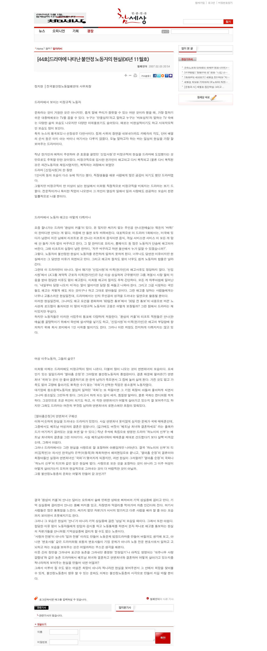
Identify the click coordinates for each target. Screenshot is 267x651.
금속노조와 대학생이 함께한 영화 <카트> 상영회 (207, 67)
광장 (87, 31)
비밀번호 (42, 642)
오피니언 (58, 31)
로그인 (211, 2)
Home (40, 48)
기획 (75, 31)
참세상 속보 (207, 98)
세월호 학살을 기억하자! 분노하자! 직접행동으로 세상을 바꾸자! (207, 81)
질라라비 (57, 48)
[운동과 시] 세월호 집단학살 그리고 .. (204, 86)
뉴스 (41, 31)
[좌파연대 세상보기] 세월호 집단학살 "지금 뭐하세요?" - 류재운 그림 (207, 76)
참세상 (132, 16)
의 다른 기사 (160, 599)
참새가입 (200, 2)
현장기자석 (187, 59)
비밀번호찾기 (225, 2)
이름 (39, 632)
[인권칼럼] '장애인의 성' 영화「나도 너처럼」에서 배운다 (207, 72)
